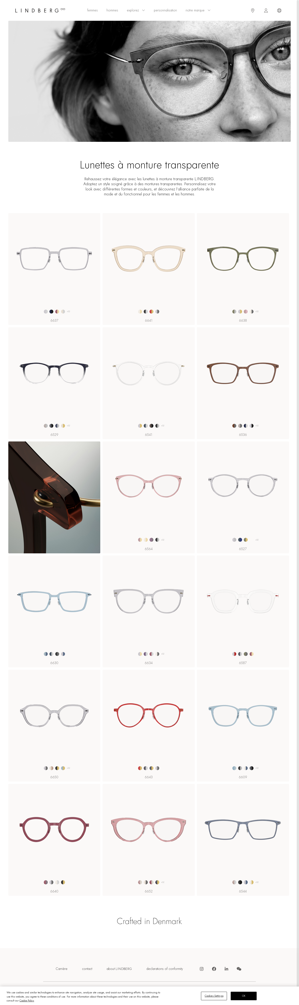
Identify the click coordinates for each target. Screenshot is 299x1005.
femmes (92, 10)
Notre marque (198, 10)
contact (87, 969)
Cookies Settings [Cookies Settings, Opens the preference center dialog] (214, 996)
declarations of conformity (164, 969)
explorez (136, 10)
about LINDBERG (119, 969)
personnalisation (165, 10)
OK (243, 996)
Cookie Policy (27, 1001)
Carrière (61, 969)
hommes (112, 10)
